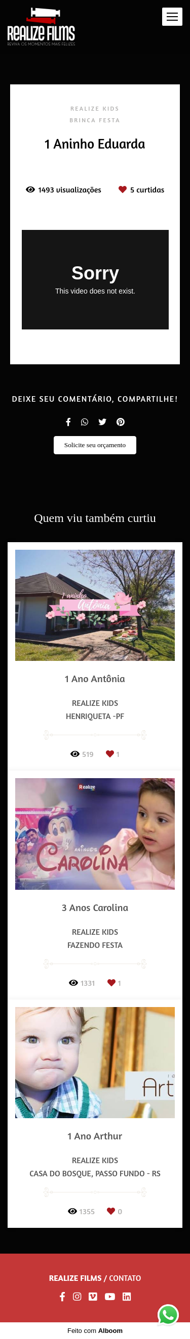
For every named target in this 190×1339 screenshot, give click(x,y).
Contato (125, 1278)
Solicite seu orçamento (95, 445)
